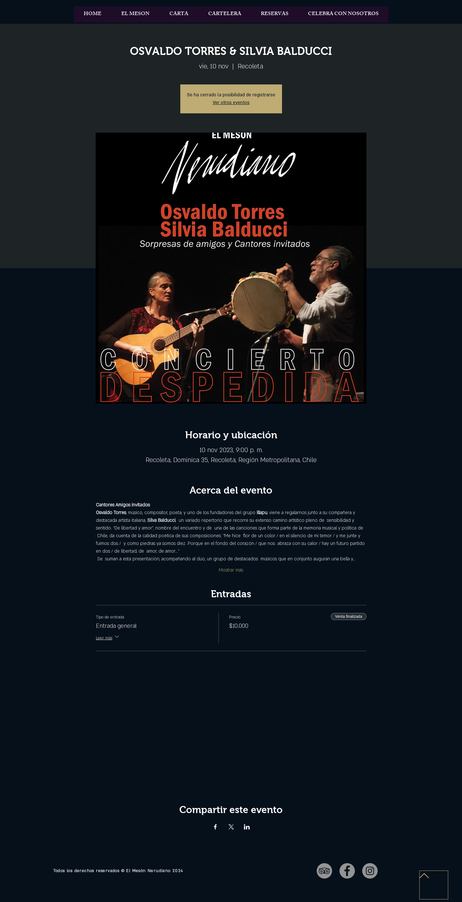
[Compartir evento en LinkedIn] (247, 826)
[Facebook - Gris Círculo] (347, 871)
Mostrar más (231, 570)
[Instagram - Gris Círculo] (370, 871)
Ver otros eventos (231, 103)
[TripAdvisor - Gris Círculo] (324, 871)
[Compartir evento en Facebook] (215, 826)
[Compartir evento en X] (231, 826)
